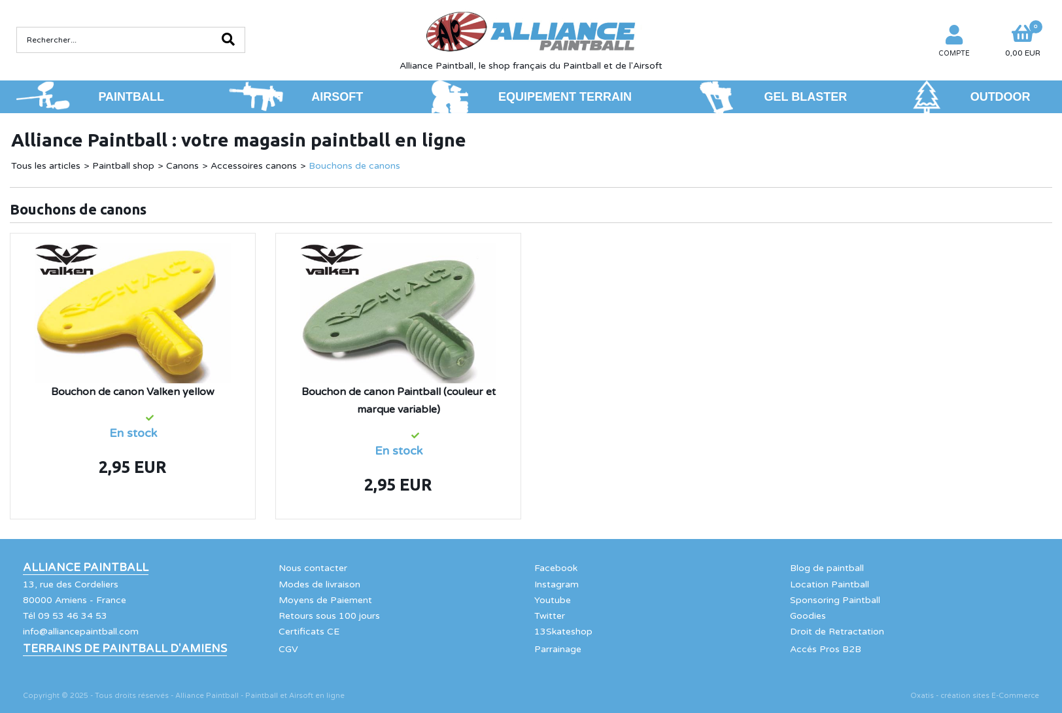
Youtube (552, 600)
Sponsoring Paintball (835, 600)
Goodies (808, 615)
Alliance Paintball (85, 567)
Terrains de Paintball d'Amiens (125, 648)
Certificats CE (309, 631)
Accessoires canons (254, 165)
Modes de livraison (319, 584)
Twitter (549, 615)
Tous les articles (45, 165)
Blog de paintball (827, 568)
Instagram (556, 584)
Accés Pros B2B (825, 649)
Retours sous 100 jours (329, 615)
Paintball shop (123, 165)
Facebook (555, 568)
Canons (182, 165)
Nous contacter (313, 568)
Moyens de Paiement (325, 600)
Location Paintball (829, 584)
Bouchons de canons (354, 165)
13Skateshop (563, 631)
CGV (288, 649)
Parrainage (557, 649)
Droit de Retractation (837, 631)
